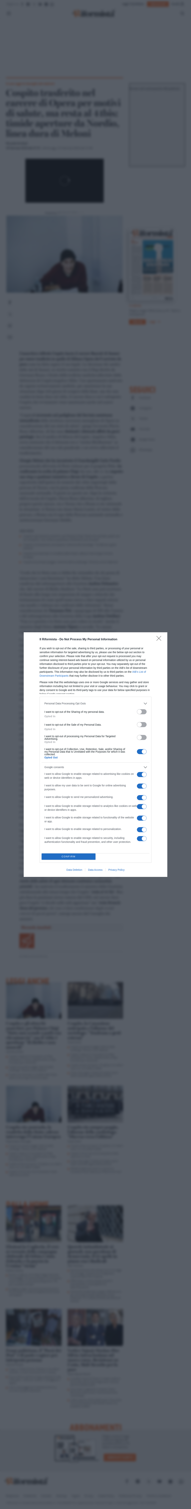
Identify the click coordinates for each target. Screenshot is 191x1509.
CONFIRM (69, 856)
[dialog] (95, 754)
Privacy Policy (116, 869)
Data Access (95, 869)
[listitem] (95, 704)
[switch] (142, 711)
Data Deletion (74, 869)
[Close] (160, 639)
